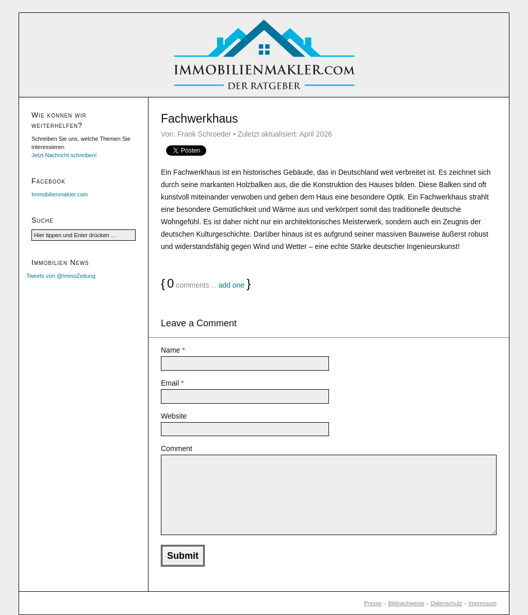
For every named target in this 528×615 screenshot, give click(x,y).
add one (232, 285)
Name (173, 350)
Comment (176, 448)
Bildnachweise (406, 603)
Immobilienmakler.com (59, 194)
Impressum (483, 603)
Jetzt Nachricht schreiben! (64, 155)
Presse (373, 603)
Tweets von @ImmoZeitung (60, 276)
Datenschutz (446, 603)
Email (172, 383)
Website (174, 416)
